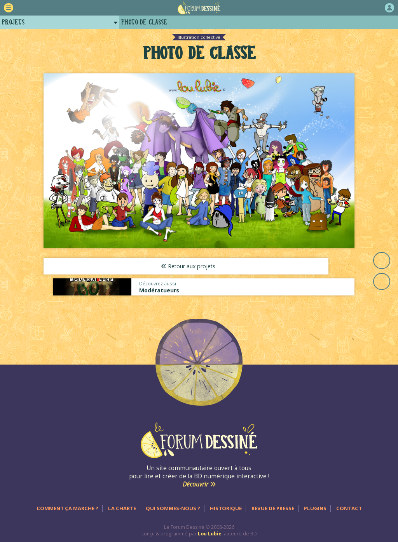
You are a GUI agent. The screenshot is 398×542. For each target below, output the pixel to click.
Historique (226, 501)
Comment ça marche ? (67, 501)
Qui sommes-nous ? (173, 501)
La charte (122, 501)
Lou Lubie (210, 527)
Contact (349, 501)
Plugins (315, 501)
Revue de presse (272, 501)
